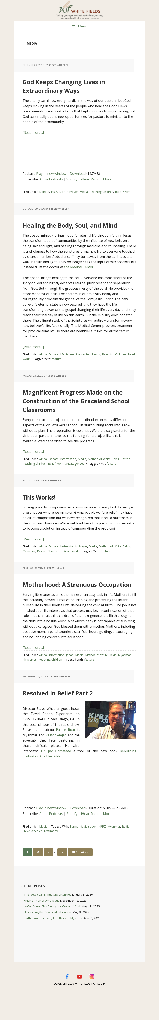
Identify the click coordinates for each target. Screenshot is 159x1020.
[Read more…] (33, 132)
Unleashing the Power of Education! (48, 938)
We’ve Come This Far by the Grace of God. (52, 932)
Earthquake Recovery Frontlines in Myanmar (53, 944)
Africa (43, 363)
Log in (101, 1009)
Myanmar (29, 568)
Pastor (96, 363)
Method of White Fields (103, 476)
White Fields (79, 10)
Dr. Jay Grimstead (56, 777)
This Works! (47, 513)
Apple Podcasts (51, 179)
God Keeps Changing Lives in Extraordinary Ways (79, 85)
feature (56, 368)
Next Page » (80, 878)
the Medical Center (78, 276)
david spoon (88, 853)
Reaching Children (101, 192)
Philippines (55, 568)
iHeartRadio (90, 179)
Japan (69, 681)
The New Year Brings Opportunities (47, 921)
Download (78, 173)
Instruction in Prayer (64, 192)
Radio (126, 853)
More (107, 179)
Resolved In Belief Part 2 (75, 718)
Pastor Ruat (65, 756)
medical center (80, 363)
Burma (74, 853)
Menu (82, 26)
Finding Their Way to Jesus (41, 927)
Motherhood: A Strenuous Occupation (79, 605)
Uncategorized (74, 481)
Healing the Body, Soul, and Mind (73, 228)
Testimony (50, 857)
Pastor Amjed (56, 761)
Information (68, 476)
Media (84, 192)
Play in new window (51, 173)
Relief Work (122, 192)
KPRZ (102, 853)
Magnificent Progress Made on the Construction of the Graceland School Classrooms (79, 413)
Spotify (71, 179)
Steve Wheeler (32, 857)
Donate (44, 192)
